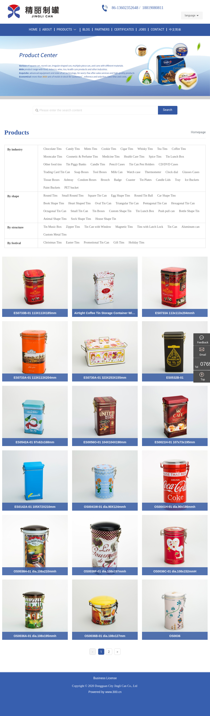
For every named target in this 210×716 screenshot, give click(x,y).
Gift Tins (119, 242)
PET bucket (72, 187)
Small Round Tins (73, 195)
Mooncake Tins (52, 156)
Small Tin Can (79, 211)
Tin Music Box (52, 226)
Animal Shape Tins (54, 218)
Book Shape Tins (53, 203)
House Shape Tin (105, 218)
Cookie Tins (108, 148)
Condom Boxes (87, 179)
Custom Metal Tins (54, 234)
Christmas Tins (52, 242)
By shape (13, 196)
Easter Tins (73, 242)
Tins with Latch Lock (150, 226)
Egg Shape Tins (120, 195)
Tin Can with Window (97, 226)
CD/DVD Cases (168, 164)
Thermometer (153, 172)
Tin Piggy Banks (76, 164)
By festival (14, 243)
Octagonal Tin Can (54, 211)
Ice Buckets (192, 179)
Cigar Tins (126, 148)
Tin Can (172, 226)
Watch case (134, 172)
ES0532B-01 (174, 377)
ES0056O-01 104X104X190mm (105, 442)
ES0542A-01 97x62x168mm (35, 442)
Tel (203, 367)
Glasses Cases (190, 172)
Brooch (105, 179)
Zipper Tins (73, 226)
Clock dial (172, 172)
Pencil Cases (117, 164)
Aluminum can (191, 226)
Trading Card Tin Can (56, 172)
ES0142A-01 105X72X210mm (34, 506)
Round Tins (50, 195)
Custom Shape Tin (120, 211)
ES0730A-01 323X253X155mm (105, 377)
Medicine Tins (111, 156)
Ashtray (68, 179)
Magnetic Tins (124, 226)
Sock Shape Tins (81, 218)
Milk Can (116, 172)
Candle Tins (98, 164)
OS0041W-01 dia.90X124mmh (105, 506)
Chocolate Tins (52, 148)
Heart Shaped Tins (79, 203)
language (190, 15)
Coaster (130, 179)
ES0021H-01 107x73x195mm (175, 442)
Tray (177, 179)
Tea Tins (162, 148)
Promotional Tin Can (96, 242)
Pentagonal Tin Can (155, 203)
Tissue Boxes (51, 179)
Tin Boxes (98, 211)
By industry (14, 149)
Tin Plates (146, 179)
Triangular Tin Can (127, 203)
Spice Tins (155, 156)
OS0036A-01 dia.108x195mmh (35, 636)
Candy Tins (73, 148)
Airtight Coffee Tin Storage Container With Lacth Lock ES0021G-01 (122, 313)
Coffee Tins (179, 148)
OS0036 (174, 636)
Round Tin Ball (143, 195)
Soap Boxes (81, 172)
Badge (118, 179)
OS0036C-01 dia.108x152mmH (174, 571)
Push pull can (166, 211)
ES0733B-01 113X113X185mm (35, 313)
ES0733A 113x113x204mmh (174, 313)
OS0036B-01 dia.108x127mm (104, 636)
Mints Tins (90, 148)
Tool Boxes (100, 172)
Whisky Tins (145, 148)
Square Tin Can (97, 195)
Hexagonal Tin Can (183, 203)
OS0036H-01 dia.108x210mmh (35, 571)
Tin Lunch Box (175, 156)
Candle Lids (163, 179)
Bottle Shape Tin (189, 211)
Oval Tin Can (103, 203)
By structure (15, 227)
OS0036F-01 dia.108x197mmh (105, 571)
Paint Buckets (51, 187)
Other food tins (52, 164)
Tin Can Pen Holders (141, 164)
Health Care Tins (134, 156)
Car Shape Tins (166, 195)
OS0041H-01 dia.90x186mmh (174, 506)
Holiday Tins (136, 242)
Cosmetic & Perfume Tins (82, 156)
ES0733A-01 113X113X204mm (35, 377)
